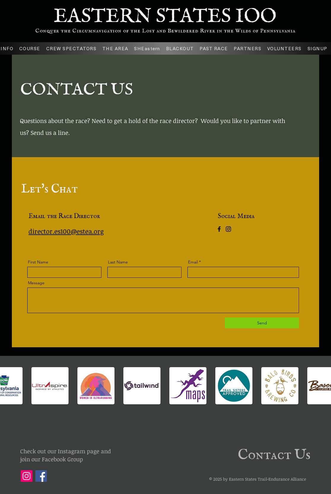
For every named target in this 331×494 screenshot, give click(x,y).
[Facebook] (219, 229)
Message (36, 283)
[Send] (262, 323)
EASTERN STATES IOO (165, 16)
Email (193, 262)
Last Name (118, 262)
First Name (38, 262)
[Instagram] (228, 229)
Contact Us (274, 455)
